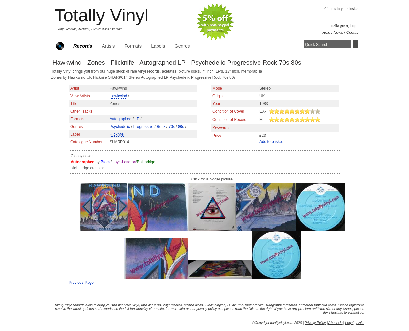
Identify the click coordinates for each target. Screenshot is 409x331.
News (338, 32)
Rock (161, 126)
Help (326, 32)
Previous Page (81, 282)
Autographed (121, 119)
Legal (349, 323)
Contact (352, 32)
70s (172, 126)
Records (82, 45)
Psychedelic (120, 126)
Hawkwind (118, 96)
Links (360, 323)
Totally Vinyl (101, 15)
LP (137, 119)
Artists (108, 45)
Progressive (143, 126)
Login (354, 26)
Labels (158, 45)
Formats (133, 45)
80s (181, 126)
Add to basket (271, 141)
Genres (182, 45)
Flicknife (117, 134)
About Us (335, 323)
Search (355, 44)
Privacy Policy (315, 323)
